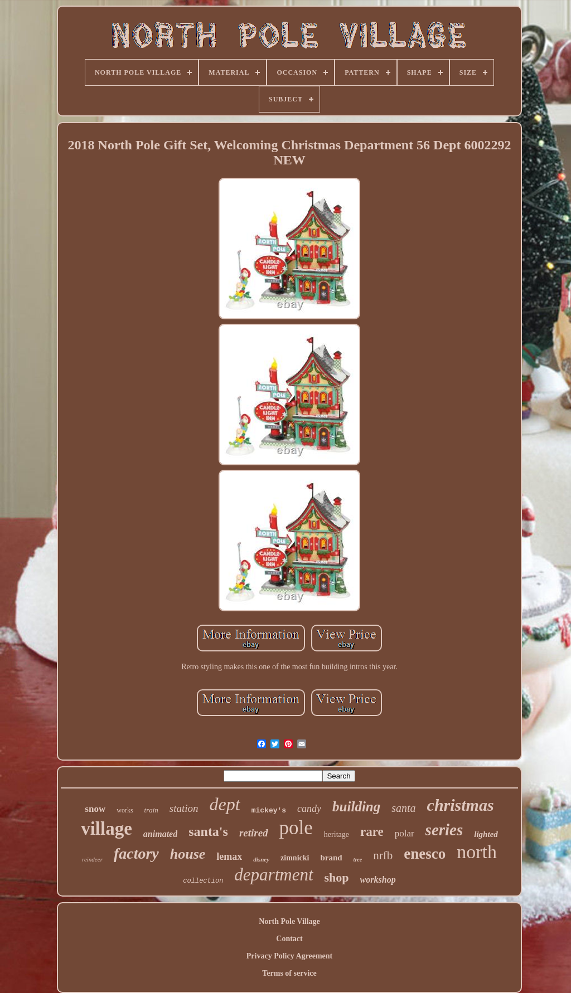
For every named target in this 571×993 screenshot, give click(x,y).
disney (261, 859)
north (477, 851)
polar (404, 833)
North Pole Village (289, 921)
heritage (336, 834)
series (444, 830)
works (125, 810)
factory (136, 853)
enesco (425, 853)
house (188, 854)
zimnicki (294, 858)
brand (331, 857)
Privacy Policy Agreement (289, 956)
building (356, 806)
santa (403, 808)
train (151, 810)
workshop (378, 879)
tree (358, 859)
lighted (486, 834)
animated (160, 834)
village (106, 829)
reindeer (92, 859)
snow (95, 809)
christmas (460, 805)
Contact (289, 938)
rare (372, 832)
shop (337, 877)
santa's (208, 831)
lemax (229, 856)
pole (296, 828)
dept (225, 804)
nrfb (383, 855)
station (184, 808)
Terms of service (289, 973)
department (273, 874)
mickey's (268, 810)
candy (309, 808)
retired (253, 833)
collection (203, 881)
